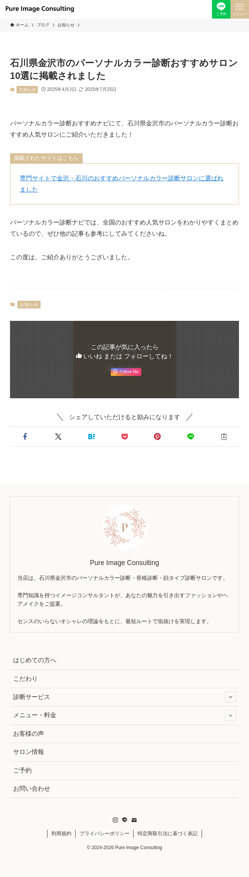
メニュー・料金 (124, 715)
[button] (25, 436)
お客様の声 (28, 733)
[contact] (133, 820)
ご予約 (22, 770)
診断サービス (124, 697)
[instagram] (115, 820)
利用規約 (61, 833)
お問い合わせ (31, 788)
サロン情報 (28, 752)
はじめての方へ (34, 660)
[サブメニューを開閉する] (230, 697)
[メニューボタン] (239, 9)
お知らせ (27, 89)
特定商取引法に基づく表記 (167, 833)
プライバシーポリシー (105, 833)
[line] (124, 820)
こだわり (25, 678)
